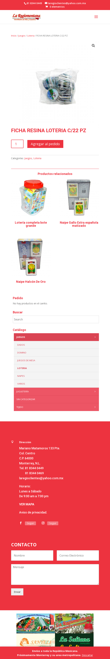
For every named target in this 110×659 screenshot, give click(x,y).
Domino (21, 352)
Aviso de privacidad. (33, 512)
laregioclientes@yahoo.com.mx (41, 478)
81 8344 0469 (34, 473)
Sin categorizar (25, 399)
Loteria (30, 35)
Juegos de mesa (26, 360)
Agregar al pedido (45, 144)
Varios (21, 383)
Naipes (21, 375)
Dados (21, 344)
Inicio (13, 35)
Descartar (87, 655)
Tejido (56, 407)
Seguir (30, 523)
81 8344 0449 (34, 468)
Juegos (21, 35)
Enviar (17, 591)
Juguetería (56, 391)
